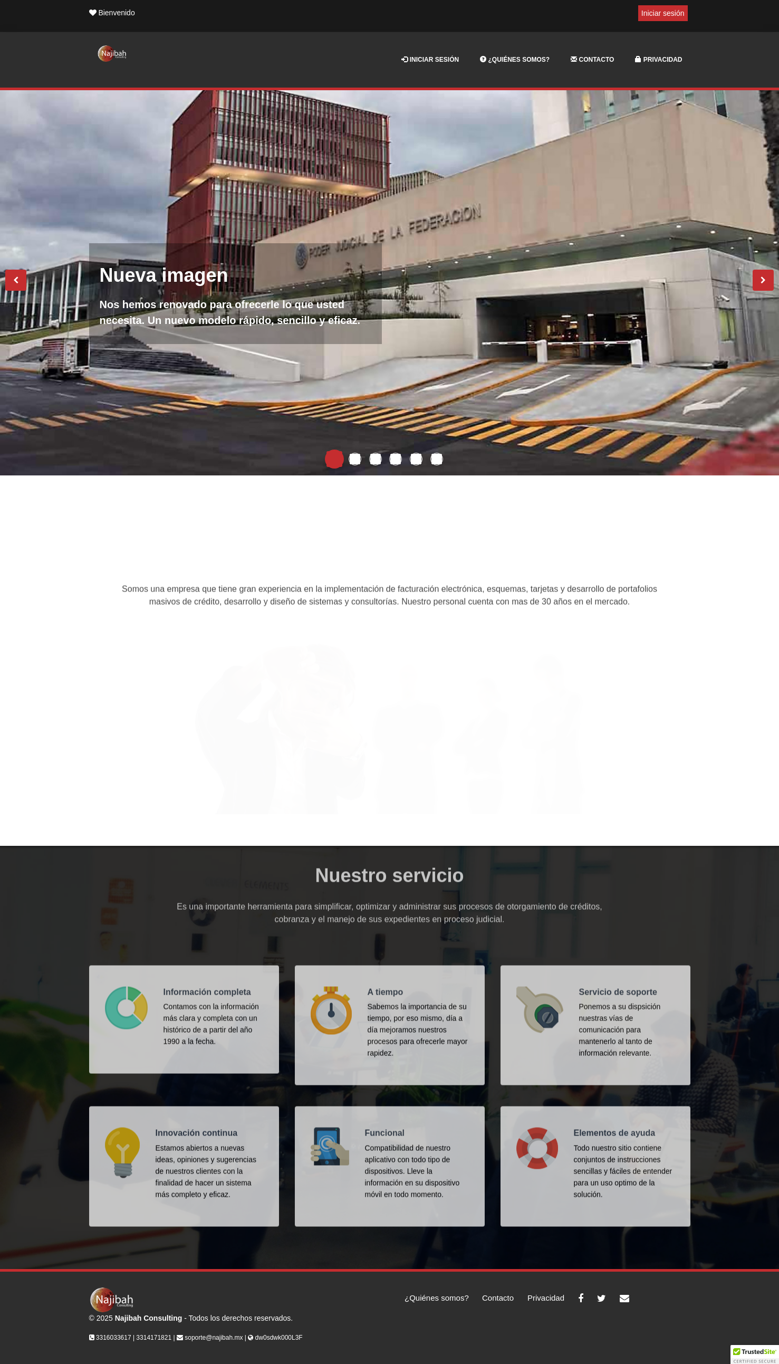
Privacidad (658, 59)
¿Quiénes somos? (515, 59)
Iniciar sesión (663, 13)
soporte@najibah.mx (214, 1337)
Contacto (592, 59)
